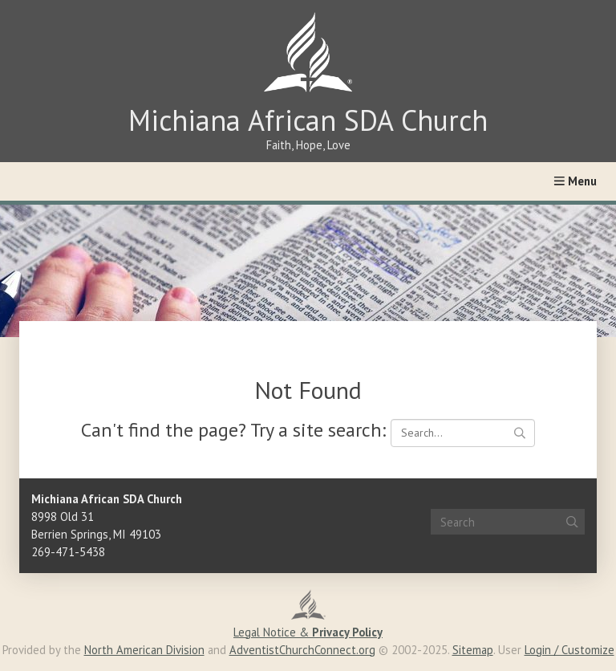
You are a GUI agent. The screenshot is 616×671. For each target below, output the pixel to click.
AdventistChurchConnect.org (302, 649)
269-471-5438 (68, 551)
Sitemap (472, 649)
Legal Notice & (308, 632)
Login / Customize (569, 649)
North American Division (144, 649)
